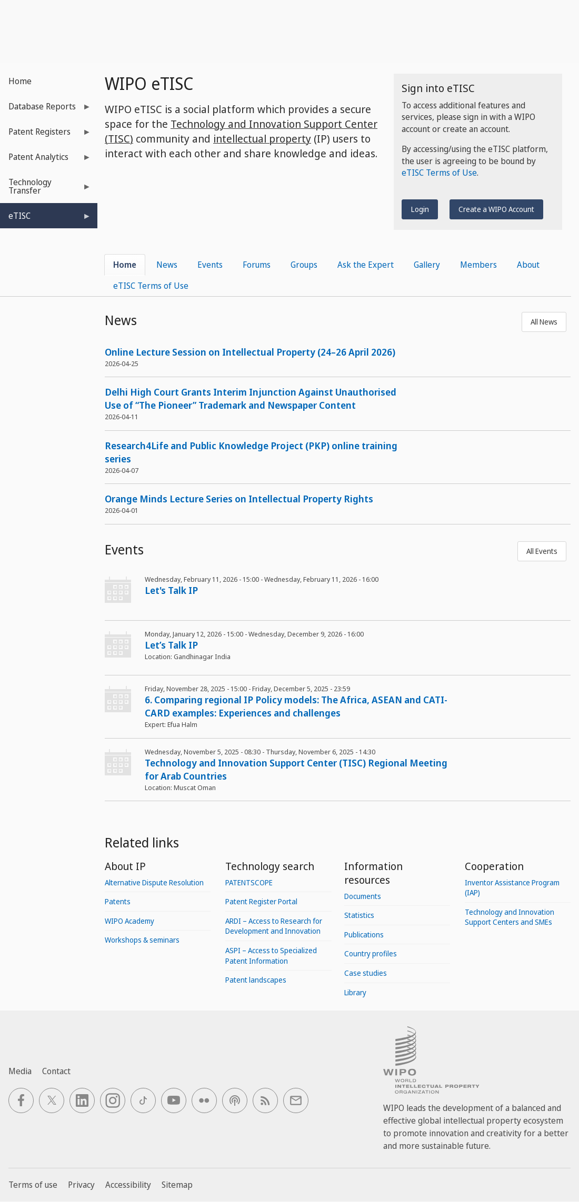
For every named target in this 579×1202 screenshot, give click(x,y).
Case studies (365, 973)
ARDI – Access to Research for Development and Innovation (273, 926)
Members (478, 264)
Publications (364, 935)
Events (210, 264)
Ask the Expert (365, 264)
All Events (541, 551)
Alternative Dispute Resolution (154, 882)
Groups (304, 264)
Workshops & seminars (142, 940)
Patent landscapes (255, 980)
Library (355, 992)
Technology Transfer (45, 189)
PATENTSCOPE (249, 882)
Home (20, 81)
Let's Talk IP (171, 590)
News (166, 264)
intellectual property (262, 139)
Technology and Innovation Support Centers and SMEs (509, 917)
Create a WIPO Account (496, 209)
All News (544, 322)
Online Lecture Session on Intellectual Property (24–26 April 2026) (250, 352)
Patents (118, 901)
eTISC (45, 219)
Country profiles (370, 953)
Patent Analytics (45, 160)
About (528, 264)
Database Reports (45, 109)
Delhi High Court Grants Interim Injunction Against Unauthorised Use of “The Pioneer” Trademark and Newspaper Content (250, 398)
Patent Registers (45, 135)
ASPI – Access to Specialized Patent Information (271, 955)
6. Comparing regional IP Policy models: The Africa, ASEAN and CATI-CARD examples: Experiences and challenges (296, 706)
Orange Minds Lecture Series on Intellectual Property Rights (239, 498)
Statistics (359, 915)
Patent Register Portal (261, 901)
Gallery (427, 264)
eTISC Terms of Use (439, 172)
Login (420, 209)
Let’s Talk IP (171, 645)
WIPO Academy (129, 921)
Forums (257, 264)
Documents (362, 896)
